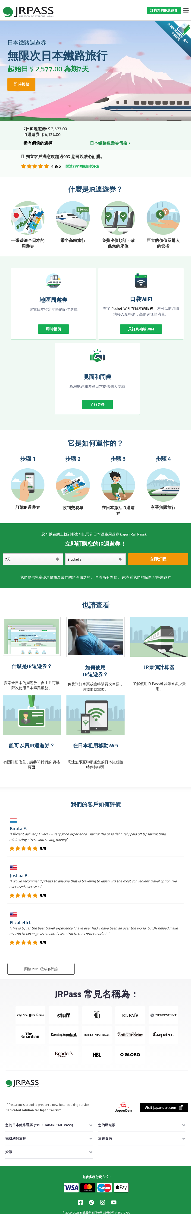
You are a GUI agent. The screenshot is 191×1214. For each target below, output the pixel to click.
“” (93, 930)
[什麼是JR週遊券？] (32, 636)
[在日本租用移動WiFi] (95, 715)
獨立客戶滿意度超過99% (48, 156)
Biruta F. (18, 828)
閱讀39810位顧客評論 (82, 166)
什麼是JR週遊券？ (32, 666)
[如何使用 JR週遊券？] (95, 637)
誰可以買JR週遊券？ (32, 745)
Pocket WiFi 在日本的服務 (132, 308)
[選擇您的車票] (95, 559)
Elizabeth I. (20, 922)
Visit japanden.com (164, 1107)
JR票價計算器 (159, 667)
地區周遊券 (162, 577)
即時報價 (26, 85)
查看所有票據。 (108, 577)
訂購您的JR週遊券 (164, 10)
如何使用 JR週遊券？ (95, 670)
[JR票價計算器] (159, 637)
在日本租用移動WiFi (95, 745)
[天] (33, 559)
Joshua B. (19, 875)
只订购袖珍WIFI (141, 329)
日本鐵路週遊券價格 (108, 143)
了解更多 (97, 404)
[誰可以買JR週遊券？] (32, 715)
